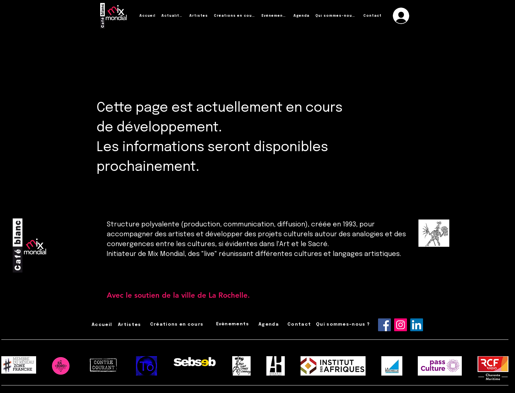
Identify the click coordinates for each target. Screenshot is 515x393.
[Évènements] (274, 16)
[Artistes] (199, 16)
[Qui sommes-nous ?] (336, 16)
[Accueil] (148, 16)
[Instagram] (400, 324)
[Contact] (373, 16)
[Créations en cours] (235, 16)
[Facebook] (384, 324)
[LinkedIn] (416, 324)
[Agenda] (302, 16)
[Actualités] (173, 16)
